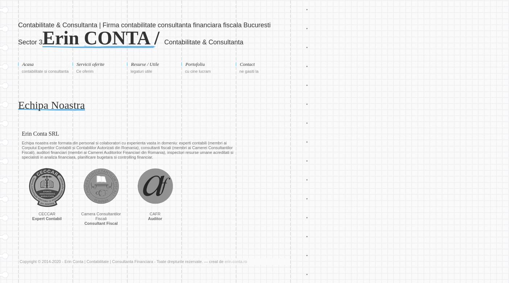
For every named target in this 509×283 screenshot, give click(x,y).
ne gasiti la (249, 71)
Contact (247, 64)
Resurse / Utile (145, 64)
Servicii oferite (90, 64)
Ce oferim (85, 71)
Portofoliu (195, 64)
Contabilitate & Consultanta (203, 42)
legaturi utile (141, 71)
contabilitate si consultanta (45, 71)
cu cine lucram (198, 71)
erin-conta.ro (236, 261)
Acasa (28, 64)
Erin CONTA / (103, 38)
